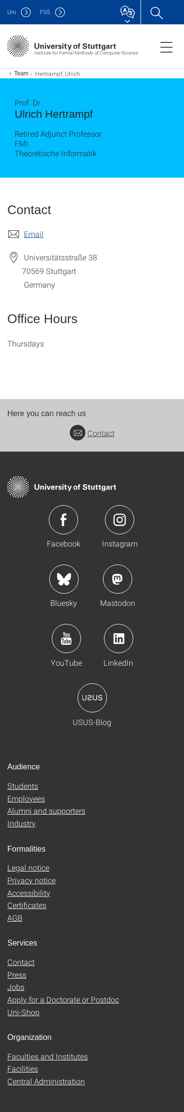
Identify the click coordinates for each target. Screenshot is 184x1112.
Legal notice (28, 867)
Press (16, 974)
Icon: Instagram (119, 519)
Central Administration (46, 1081)
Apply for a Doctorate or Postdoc (63, 999)
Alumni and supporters (46, 810)
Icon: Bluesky (64, 579)
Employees (26, 798)
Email (33, 234)
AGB (14, 917)
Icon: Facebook (63, 519)
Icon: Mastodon (117, 579)
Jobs (15, 987)
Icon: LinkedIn (118, 638)
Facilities (22, 1068)
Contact (92, 433)
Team (21, 73)
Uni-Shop (23, 1012)
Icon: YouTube (66, 638)
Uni (11, 12)
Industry (21, 823)
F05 (45, 12)
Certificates (26, 905)
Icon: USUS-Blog (92, 697)
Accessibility (28, 893)
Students (22, 786)
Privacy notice (31, 880)
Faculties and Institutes (47, 1056)
